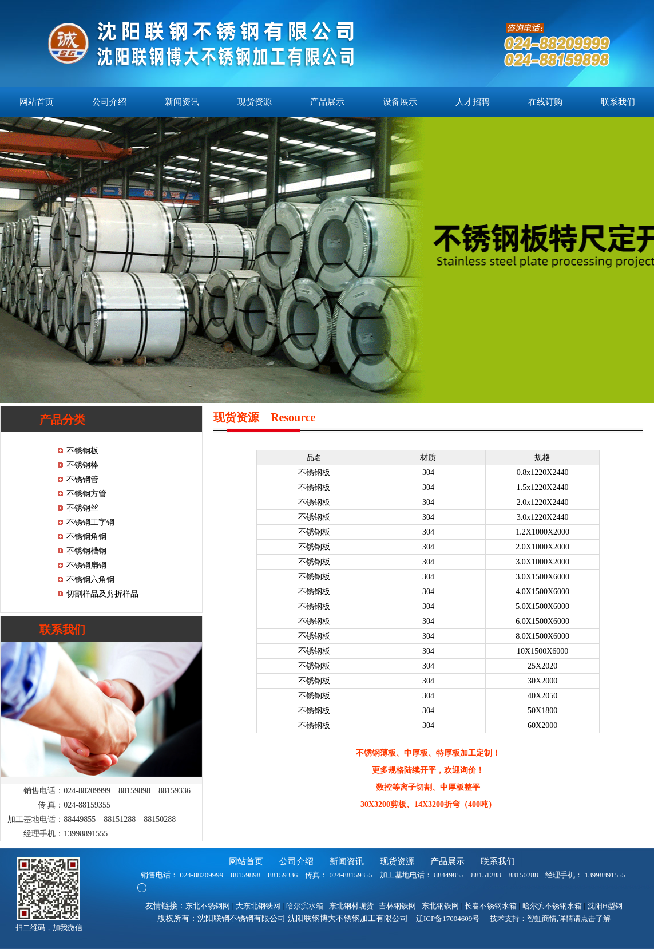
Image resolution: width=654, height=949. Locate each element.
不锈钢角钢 (86, 536)
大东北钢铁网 (258, 905)
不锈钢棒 (82, 465)
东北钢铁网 (440, 905)
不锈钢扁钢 (86, 565)
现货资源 (254, 101)
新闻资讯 (182, 101)
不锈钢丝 (82, 508)
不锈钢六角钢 (90, 579)
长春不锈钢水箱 (491, 905)
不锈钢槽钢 (86, 551)
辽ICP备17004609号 (447, 918)
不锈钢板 (82, 450)
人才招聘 (472, 101)
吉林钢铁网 (397, 905)
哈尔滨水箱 (304, 905)
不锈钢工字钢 (90, 522)
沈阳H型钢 (605, 905)
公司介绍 (109, 101)
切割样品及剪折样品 (102, 594)
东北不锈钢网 (207, 905)
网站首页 (36, 101)
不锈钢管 (82, 479)
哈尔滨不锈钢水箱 (552, 905)
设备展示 (400, 101)
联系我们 (618, 101)
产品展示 (327, 101)
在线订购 (545, 101)
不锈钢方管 (86, 493)
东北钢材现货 (351, 905)
